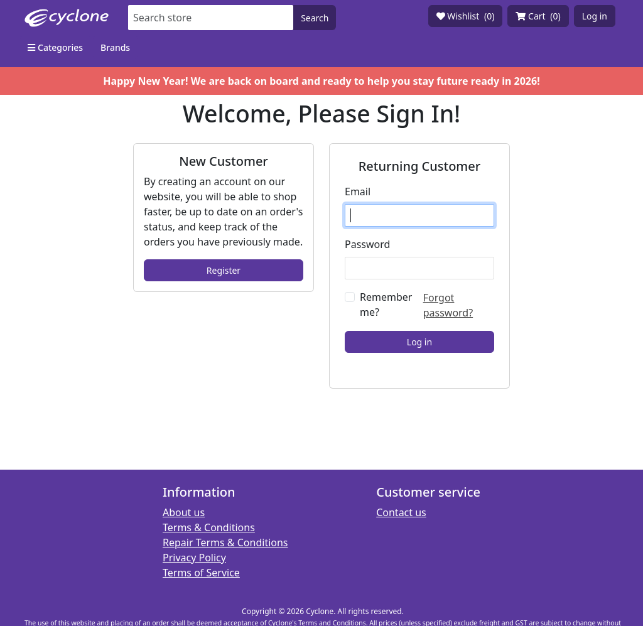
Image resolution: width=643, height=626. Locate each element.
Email (357, 191)
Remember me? (386, 304)
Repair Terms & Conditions (225, 542)
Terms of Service (201, 573)
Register (223, 270)
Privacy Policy (194, 557)
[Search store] (210, 17)
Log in (594, 16)
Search (314, 18)
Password (367, 244)
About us (184, 512)
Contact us (401, 512)
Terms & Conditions (209, 527)
